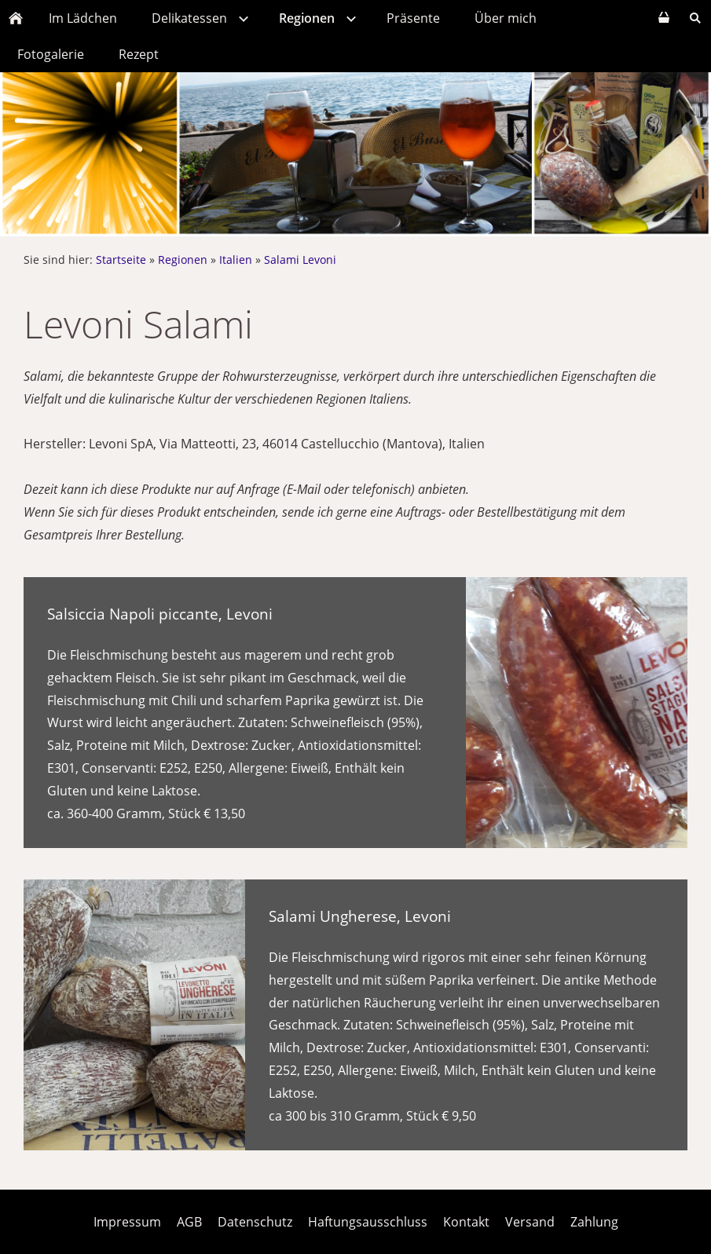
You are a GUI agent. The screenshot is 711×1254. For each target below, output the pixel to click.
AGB (189, 1221)
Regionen (182, 259)
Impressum (127, 1221)
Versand (530, 1221)
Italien (235, 259)
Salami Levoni (300, 259)
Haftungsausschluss (367, 1221)
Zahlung (594, 1221)
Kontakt (466, 1221)
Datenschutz (255, 1221)
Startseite (121, 259)
